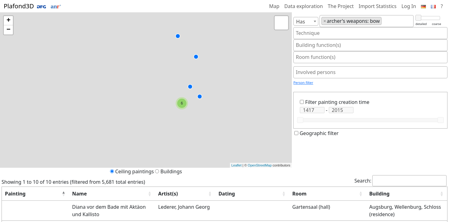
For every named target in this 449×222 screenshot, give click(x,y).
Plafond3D (32, 6)
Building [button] (360, 193)
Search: (362, 180)
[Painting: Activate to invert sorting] (20, 194)
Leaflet (236, 165)
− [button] (8, 30)
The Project (341, 6)
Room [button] (274, 193)
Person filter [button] (303, 82)
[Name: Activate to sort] (83, 194)
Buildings (171, 171)
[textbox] (385, 21)
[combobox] (305, 21)
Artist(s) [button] (140, 193)
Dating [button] (191, 193)
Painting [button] (15, 193)
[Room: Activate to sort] (305, 194)
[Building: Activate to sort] (397, 194)
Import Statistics (378, 6)
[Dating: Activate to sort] (222, 194)
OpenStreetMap (260, 165)
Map (274, 6)
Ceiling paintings (134, 171)
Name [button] (49, 193)
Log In (409, 6)
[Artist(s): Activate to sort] (154, 194)
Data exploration (303, 6)
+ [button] (8, 20)
